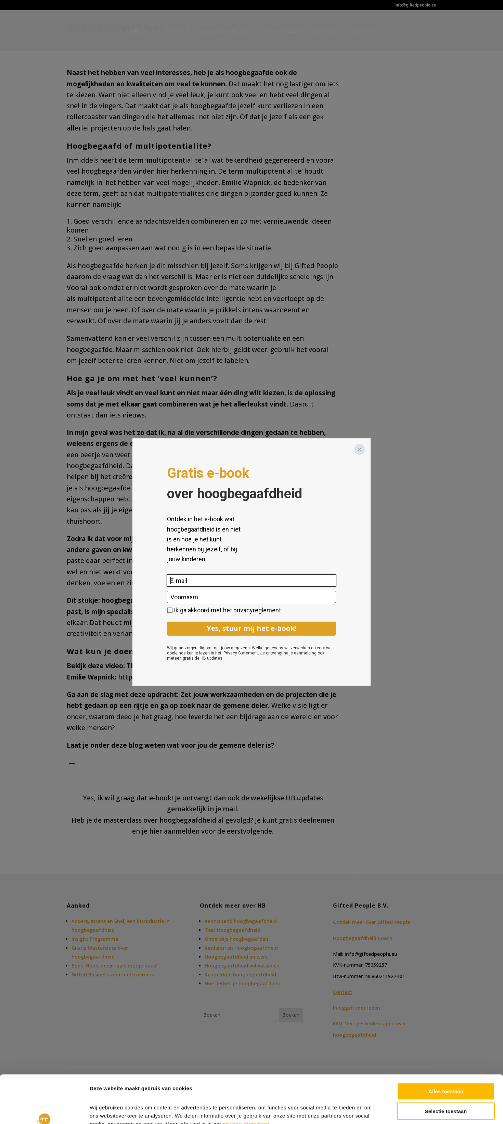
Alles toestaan (445, 1050)
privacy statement (246, 1083)
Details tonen (369, 1110)
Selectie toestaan (446, 1070)
